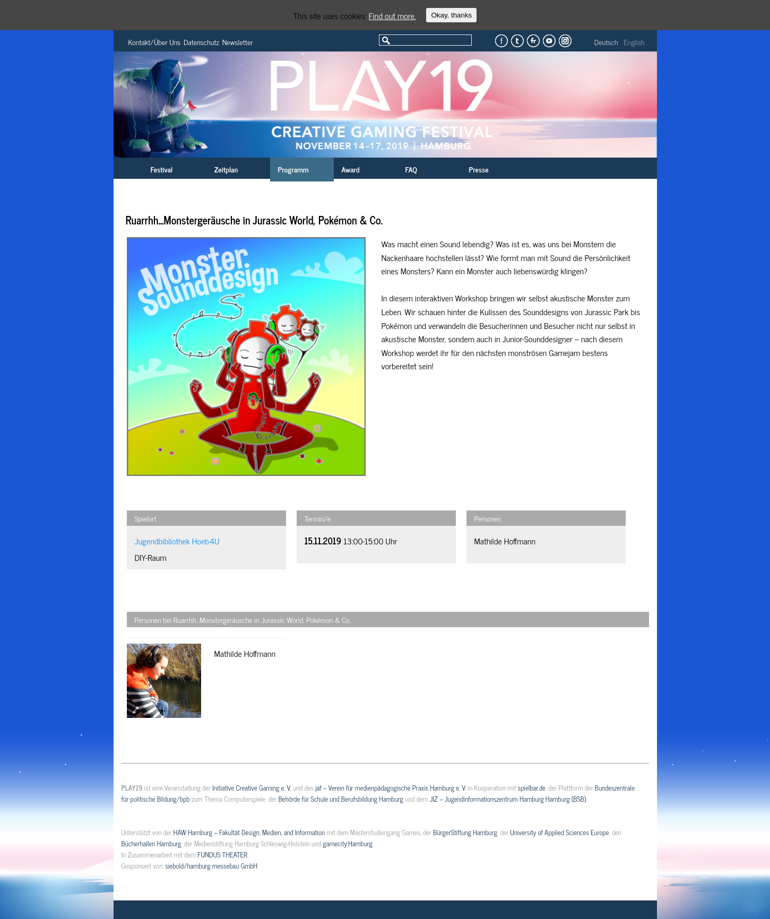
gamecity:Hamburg (347, 843)
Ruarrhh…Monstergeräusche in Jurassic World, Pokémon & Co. (254, 220)
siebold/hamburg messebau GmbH (211, 865)
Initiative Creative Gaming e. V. (251, 787)
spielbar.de (532, 787)
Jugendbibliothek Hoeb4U (177, 541)
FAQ (411, 169)
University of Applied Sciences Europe (559, 832)
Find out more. (392, 15)
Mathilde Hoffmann (504, 541)
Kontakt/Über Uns (154, 42)
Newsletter (237, 42)
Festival (162, 169)
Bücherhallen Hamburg (151, 843)
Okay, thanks (451, 15)
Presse (479, 169)
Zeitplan (226, 169)
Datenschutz (201, 42)
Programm (293, 169)
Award (351, 169)
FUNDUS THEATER (222, 854)
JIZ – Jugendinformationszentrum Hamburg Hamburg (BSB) (508, 798)
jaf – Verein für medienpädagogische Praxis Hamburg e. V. (390, 787)
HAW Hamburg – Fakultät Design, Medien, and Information (249, 832)
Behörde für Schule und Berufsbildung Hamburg (341, 798)
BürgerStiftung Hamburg (465, 832)
